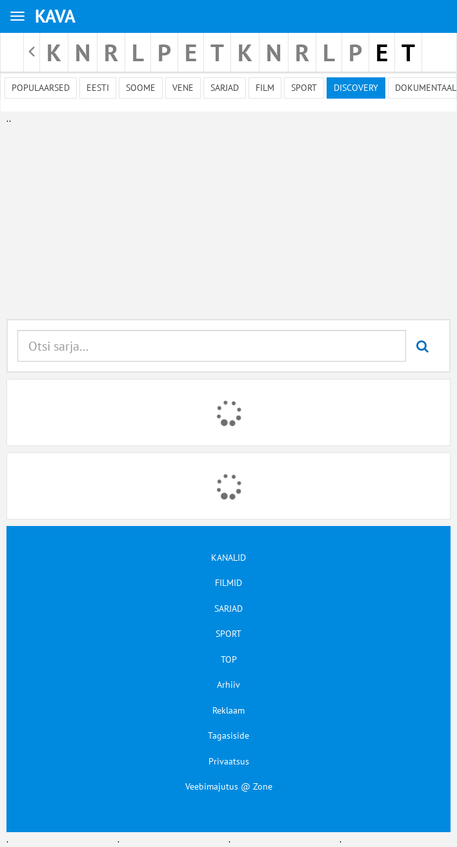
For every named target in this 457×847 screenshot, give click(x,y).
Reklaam (228, 710)
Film (265, 87)
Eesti (97, 87)
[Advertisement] (225, 216)
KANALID (228, 557)
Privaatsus (228, 761)
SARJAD (228, 608)
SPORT (228, 633)
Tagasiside (228, 735)
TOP (229, 659)
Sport (304, 87)
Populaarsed (41, 87)
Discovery (356, 87)
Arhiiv (228, 684)
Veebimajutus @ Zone (228, 786)
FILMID (228, 582)
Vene (183, 87)
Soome (141, 87)
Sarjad (224, 87)
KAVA (55, 16)
